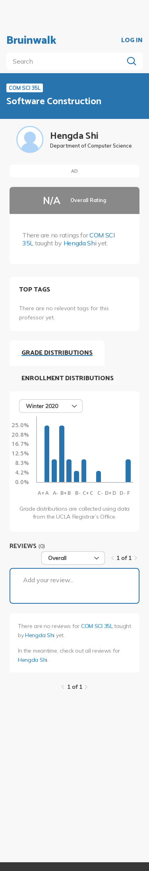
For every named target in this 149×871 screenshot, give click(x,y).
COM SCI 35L (97, 626)
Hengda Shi (80, 243)
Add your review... (48, 580)
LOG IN (132, 40)
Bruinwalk (31, 40)
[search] (66, 61)
